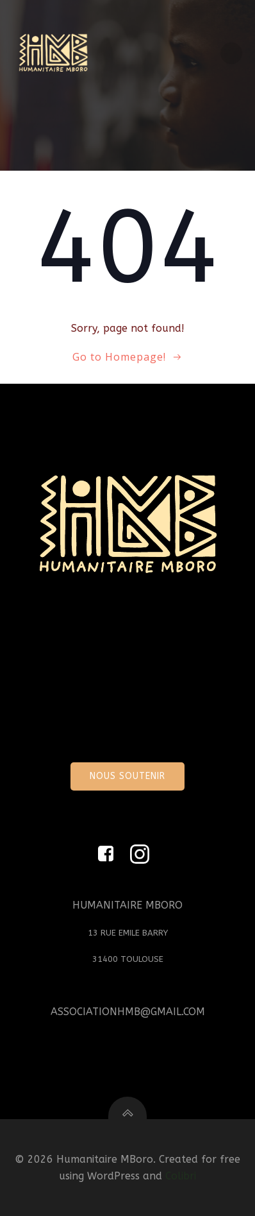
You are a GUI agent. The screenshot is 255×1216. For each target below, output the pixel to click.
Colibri (180, 1176)
